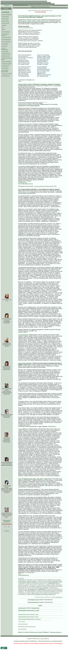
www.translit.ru (38, 594)
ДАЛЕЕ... (40, 605)
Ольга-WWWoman (23, 334)
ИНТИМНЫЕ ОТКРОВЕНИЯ (6, 64)
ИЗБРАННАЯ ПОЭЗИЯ (6, 56)
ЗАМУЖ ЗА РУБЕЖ (6, 19)
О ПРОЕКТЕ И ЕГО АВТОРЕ (6, 74)
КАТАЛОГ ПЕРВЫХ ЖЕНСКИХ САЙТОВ (6, 71)
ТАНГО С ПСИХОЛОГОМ (6, 42)
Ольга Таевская (40, 638)
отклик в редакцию (43, 587)
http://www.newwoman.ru (56, 632)
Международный (6, 520)
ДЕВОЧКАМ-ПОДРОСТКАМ (6, 62)
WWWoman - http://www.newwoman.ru (40, 6)
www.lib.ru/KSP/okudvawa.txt (25, 27)
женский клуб (7, 522)
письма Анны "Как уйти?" (35, 478)
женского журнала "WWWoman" (41, 632)
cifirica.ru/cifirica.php (49, 594)
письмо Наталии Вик (26, 17)
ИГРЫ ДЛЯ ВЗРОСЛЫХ (6, 32)
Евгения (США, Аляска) (25, 84)
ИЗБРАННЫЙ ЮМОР (6, 66)
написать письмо (31, 581)
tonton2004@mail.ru (23, 575)
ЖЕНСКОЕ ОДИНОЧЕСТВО (6, 15)
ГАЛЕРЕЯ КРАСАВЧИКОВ (6, 40)
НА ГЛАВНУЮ (6, 5)
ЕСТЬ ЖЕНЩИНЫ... (6, 44)
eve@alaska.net (22, 182)
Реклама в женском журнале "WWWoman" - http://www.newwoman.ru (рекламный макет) (38, 641)
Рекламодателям (5, 75)
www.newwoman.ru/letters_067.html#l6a (28, 104)
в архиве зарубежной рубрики (41, 186)
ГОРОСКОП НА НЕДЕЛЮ (6, 37)
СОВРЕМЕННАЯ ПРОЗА (6, 54)
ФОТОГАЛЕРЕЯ (6, 46)
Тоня (19, 478)
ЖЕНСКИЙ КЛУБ (23, 482)
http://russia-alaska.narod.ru (25, 183)
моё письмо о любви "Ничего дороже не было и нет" (34, 21)
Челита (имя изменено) (25, 363)
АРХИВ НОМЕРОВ (6, 68)
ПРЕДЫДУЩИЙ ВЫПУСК (33, 602)
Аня (19, 189)
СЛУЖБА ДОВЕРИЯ (6, 17)
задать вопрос (22, 581)
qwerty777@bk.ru (23, 332)
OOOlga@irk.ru (52, 426)
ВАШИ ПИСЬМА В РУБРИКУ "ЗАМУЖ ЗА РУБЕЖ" (26, 626)
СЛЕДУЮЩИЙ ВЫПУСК (33, 599)
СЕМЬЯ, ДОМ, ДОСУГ (6, 23)
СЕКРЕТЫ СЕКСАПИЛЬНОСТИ (6, 49)
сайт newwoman (22, 192)
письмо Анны (43, 482)
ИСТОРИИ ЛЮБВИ (6, 52)
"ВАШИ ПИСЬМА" (28, 610)
